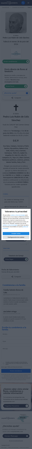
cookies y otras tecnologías (17, 215)
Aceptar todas (16, 233)
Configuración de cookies (16, 237)
